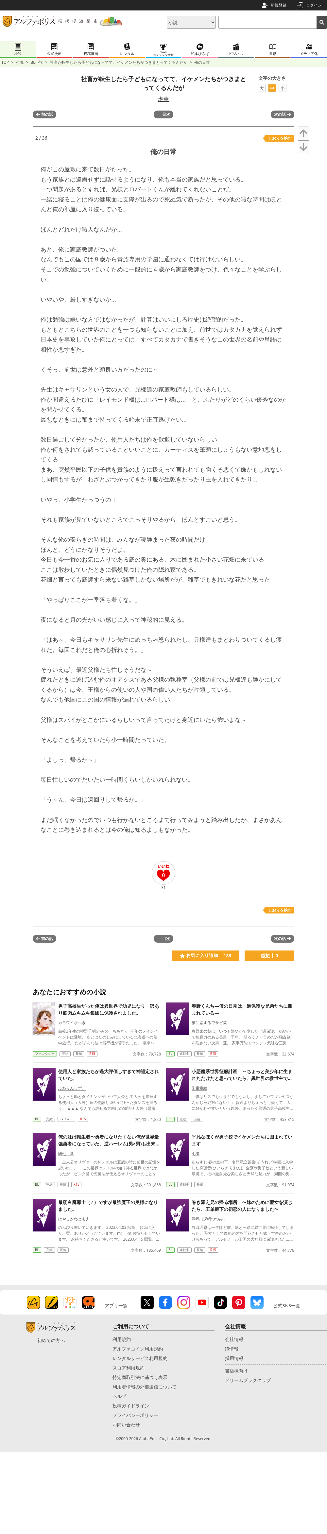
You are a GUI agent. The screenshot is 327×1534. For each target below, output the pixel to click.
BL (170, 1053)
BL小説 (36, 62)
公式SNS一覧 (286, 1305)
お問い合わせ (126, 1424)
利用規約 (121, 1339)
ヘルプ (119, 1396)
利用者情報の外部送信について (144, 1387)
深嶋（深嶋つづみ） (209, 1219)
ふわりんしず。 (72, 1088)
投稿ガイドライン (130, 1406)
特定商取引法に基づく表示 (139, 1377)
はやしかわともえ (74, 1219)
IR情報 (231, 1349)
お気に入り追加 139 (205, 955)
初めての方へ (51, 1340)
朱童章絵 (199, 1088)
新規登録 (278, 5)
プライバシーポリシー (135, 1415)
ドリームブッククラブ (248, 1380)
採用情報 (234, 1358)
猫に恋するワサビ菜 (209, 1022)
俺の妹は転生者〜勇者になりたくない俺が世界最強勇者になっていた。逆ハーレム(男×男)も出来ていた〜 (109, 1144)
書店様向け (236, 1371)
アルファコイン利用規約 (137, 1349)
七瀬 (195, 1153)
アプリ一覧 (116, 1305)
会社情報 (234, 1339)
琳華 (163, 98)
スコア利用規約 (128, 1368)
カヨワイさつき (72, 1022)
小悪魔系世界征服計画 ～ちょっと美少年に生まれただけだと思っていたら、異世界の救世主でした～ (242, 1078)
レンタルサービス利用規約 (139, 1358)
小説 (20, 62)
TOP (5, 62)
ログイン (314, 5)
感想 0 (269, 955)
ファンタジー (45, 1053)
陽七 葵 (66, 1153)
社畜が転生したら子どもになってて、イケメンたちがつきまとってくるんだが (118, 62)
